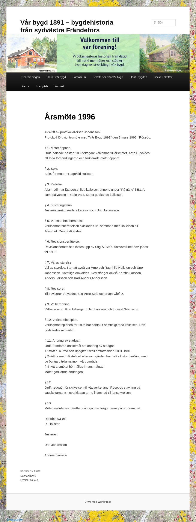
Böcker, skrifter (163, 77)
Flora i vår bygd (56, 77)
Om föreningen (30, 77)
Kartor (25, 86)
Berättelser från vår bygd (108, 77)
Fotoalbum (79, 77)
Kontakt (59, 86)
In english (42, 86)
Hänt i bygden (138, 77)
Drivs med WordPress (98, 501)
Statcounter (14, 519)
